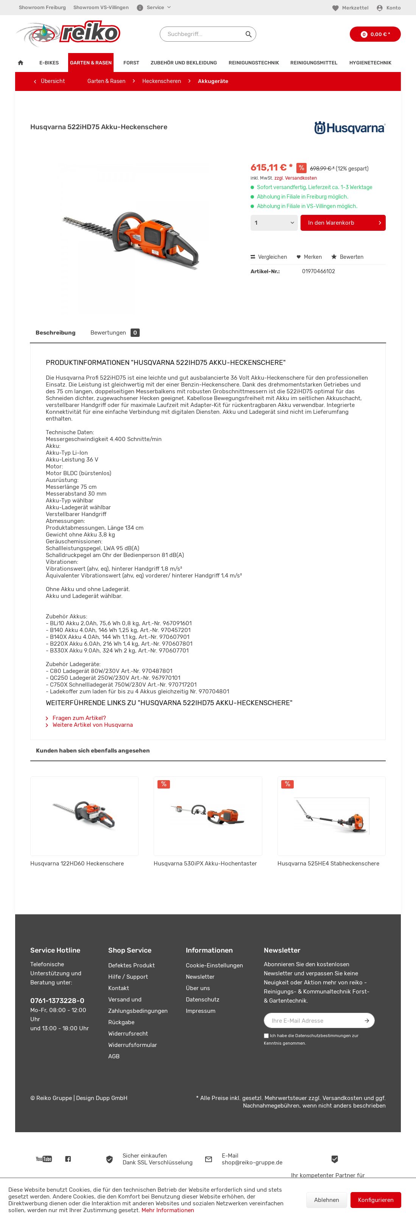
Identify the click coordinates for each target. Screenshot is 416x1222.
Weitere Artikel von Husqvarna (89, 724)
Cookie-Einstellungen (214, 965)
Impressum (200, 1011)
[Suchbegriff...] (208, 34)
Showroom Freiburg (42, 7)
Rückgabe (121, 1022)
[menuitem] (42, 7)
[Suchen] (249, 34)
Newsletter (200, 976)
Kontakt (118, 988)
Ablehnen (326, 1200)
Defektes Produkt (131, 965)
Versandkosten (342, 1098)
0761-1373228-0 (57, 1001)
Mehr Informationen (168, 1210)
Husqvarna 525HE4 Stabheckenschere (328, 863)
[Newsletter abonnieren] (367, 1020)
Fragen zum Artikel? (76, 718)
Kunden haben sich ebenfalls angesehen (93, 750)
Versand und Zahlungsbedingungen (138, 1005)
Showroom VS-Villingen (101, 7)
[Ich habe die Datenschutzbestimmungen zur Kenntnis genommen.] (266, 1035)
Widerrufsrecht (128, 1033)
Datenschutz (203, 999)
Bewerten (347, 257)
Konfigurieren (376, 1200)
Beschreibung (56, 332)
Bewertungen (115, 333)
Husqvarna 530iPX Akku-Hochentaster (205, 863)
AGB (114, 1056)
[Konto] (388, 8)
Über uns (198, 988)
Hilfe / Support (128, 976)
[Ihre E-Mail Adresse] (319, 1020)
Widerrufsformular (132, 1045)
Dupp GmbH (112, 1098)
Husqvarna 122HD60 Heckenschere (77, 863)
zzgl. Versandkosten (295, 178)
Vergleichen (269, 257)
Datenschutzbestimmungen (323, 1035)
